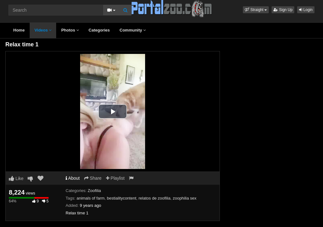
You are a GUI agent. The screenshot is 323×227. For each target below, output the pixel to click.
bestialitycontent (121, 198)
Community (133, 30)
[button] (256, 9)
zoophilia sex (185, 198)
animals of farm (91, 198)
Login (306, 10)
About (73, 178)
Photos (70, 30)
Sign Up (282, 10)
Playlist (115, 178)
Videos (42, 30)
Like (16, 178)
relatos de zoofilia (154, 198)
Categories (99, 30)
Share (93, 178)
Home (19, 30)
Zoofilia (94, 190)
